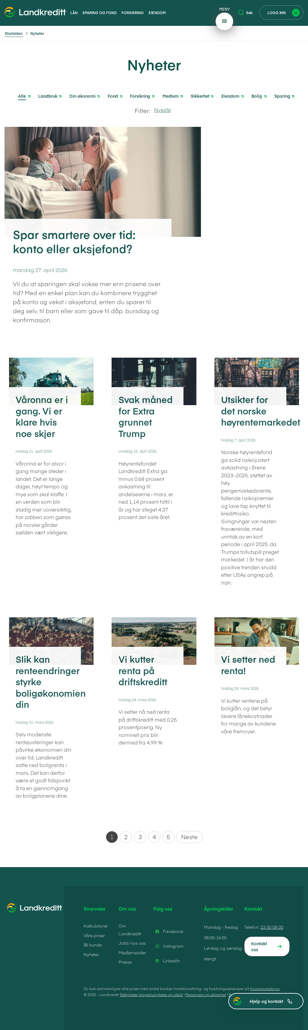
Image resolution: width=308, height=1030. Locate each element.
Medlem (170, 95)
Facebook (168, 931)
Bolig (256, 95)
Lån (74, 12)
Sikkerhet (200, 95)
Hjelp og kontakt (271, 1001)
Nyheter (91, 954)
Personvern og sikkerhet (206, 994)
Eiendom (157, 12)
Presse (125, 962)
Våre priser (94, 935)
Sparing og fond (99, 12)
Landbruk (47, 95)
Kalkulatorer (96, 926)
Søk (245, 13)
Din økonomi (82, 95)
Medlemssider (132, 952)
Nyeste (162, 109)
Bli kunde (93, 945)
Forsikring (133, 12)
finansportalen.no (265, 988)
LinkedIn (166, 960)
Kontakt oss (259, 946)
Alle (22, 96)
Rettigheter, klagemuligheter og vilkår (151, 994)
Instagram (168, 946)
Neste (189, 837)
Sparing (282, 95)
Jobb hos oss (132, 943)
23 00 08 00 (271, 927)
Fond (113, 95)
